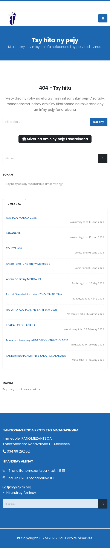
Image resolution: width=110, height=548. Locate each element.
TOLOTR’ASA (14, 248)
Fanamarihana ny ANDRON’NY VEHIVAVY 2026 (37, 340)
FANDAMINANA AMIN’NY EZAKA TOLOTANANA (36, 356)
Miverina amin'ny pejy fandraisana (55, 138)
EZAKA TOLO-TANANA (20, 325)
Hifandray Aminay (21, 492)
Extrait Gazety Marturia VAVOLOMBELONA (34, 294)
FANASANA (13, 233)
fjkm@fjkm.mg (19, 487)
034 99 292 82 (16, 451)
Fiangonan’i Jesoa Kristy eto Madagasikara (40, 430)
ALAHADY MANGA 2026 (21, 218)
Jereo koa (14, 204)
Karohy (98, 122)
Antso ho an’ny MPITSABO (23, 279)
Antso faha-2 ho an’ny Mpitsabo (28, 264)
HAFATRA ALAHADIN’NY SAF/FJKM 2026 (32, 310)
